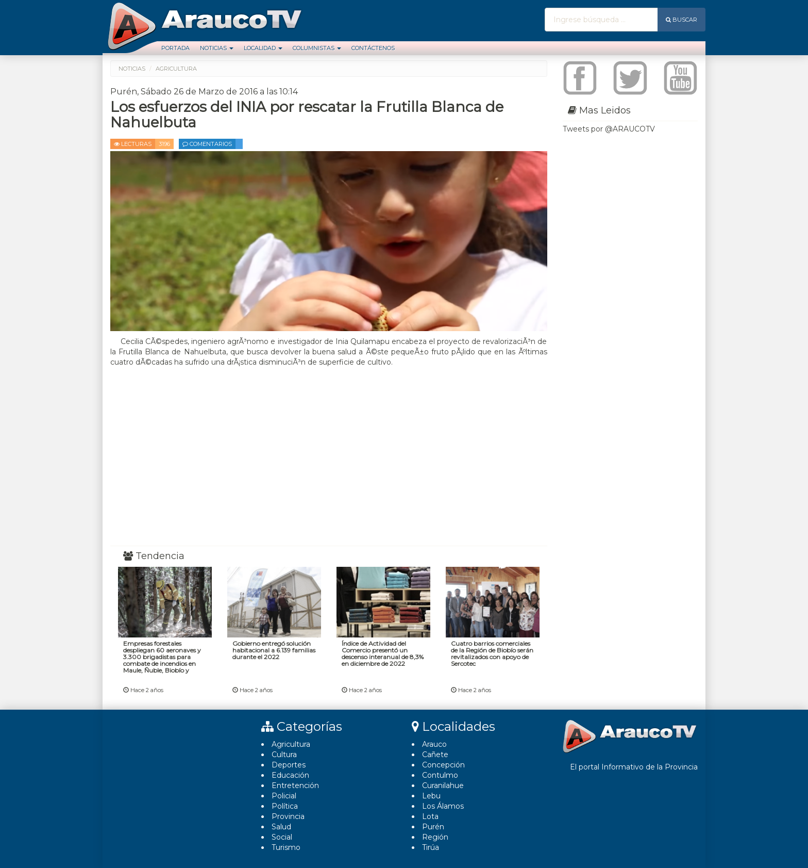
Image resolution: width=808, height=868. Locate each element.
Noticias (216, 48)
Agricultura (291, 744)
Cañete (435, 754)
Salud (281, 826)
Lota (430, 816)
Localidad (263, 48)
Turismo (286, 847)
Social (282, 837)
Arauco (434, 744)
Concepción (443, 764)
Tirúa (430, 847)
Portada (175, 48)
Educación (290, 775)
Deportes (289, 764)
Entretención (295, 785)
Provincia (288, 816)
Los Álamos (443, 806)
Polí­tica (285, 806)
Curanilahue (443, 785)
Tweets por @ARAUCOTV (609, 129)
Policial (284, 795)
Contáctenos (373, 48)
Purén (433, 826)
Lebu (431, 795)
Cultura (284, 754)
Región (435, 837)
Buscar (681, 19)
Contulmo (440, 775)
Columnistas (317, 48)
